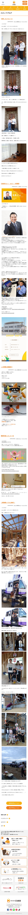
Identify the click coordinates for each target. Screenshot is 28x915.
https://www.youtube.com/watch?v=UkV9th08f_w (11, 493)
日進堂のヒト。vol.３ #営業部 (10, 183)
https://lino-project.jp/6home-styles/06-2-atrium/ (10, 470)
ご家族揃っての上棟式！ (8, 502)
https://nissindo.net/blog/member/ (18, 309)
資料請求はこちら (14, 803)
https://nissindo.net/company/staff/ (8, 313)
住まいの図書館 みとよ (17, 21)
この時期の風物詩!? (6, 367)
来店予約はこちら (14, 808)
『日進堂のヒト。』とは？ (7, 308)
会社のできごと (18, 438)
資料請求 (24, 1)
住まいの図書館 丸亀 (18, 369)
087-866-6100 (10, 905)
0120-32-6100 (6, 834)
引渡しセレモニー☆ (6, 19)
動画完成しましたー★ (7, 436)
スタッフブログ (24, 21)
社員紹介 (19, 186)
